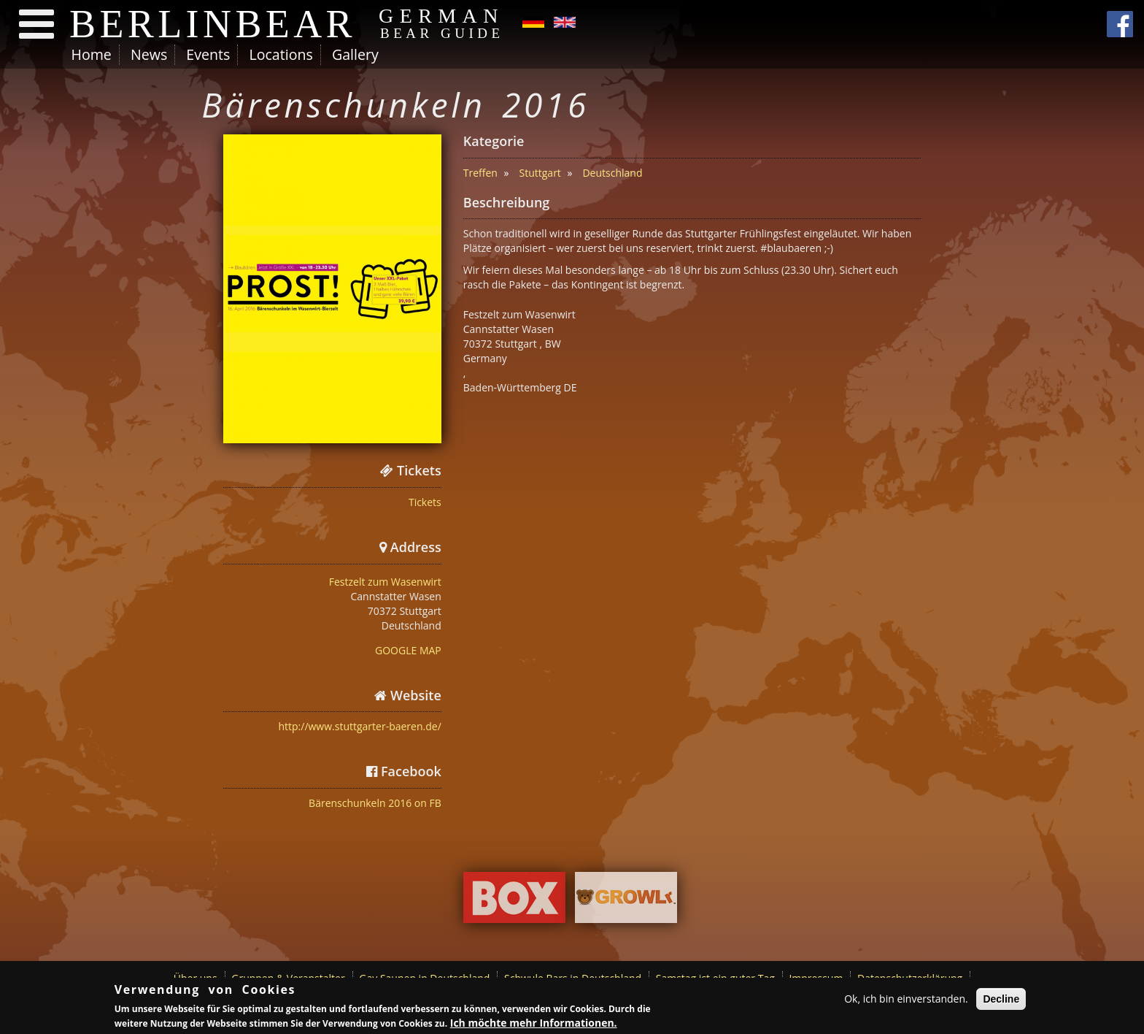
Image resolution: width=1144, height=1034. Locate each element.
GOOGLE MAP (408, 650)
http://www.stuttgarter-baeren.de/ (359, 726)
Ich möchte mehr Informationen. (533, 1023)
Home (92, 54)
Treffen (480, 173)
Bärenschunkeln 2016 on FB (375, 803)
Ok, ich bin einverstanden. (906, 999)
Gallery (355, 54)
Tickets (425, 502)
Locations (280, 54)
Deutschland (612, 173)
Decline (1001, 999)
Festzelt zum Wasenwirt (385, 582)
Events (208, 54)
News (149, 54)
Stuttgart (540, 173)
